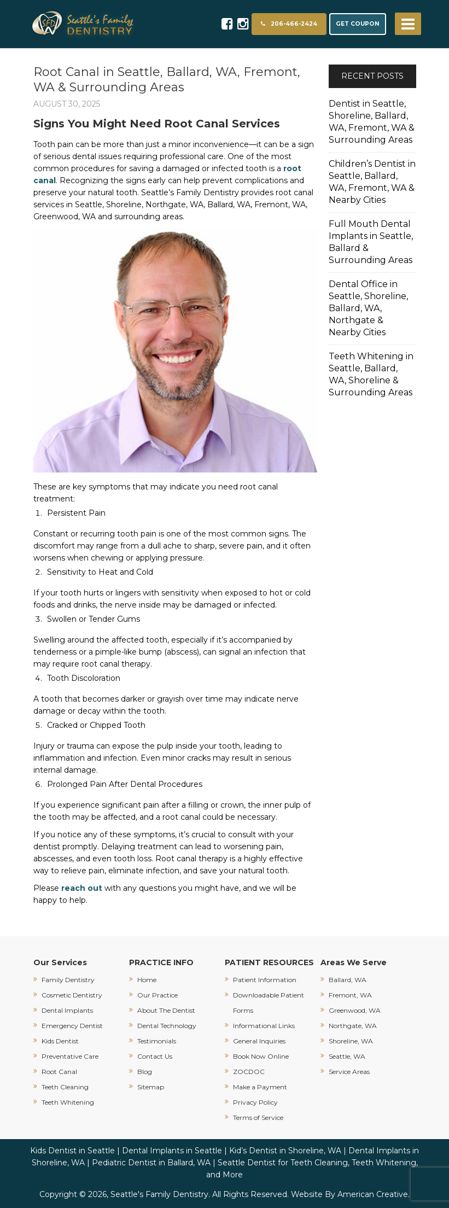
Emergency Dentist (72, 1026)
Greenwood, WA (355, 1010)
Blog (144, 1071)
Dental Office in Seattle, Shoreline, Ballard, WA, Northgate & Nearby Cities (368, 308)
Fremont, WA (350, 995)
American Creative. (373, 1194)
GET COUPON (358, 23)
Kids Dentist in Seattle (72, 1151)
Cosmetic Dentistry (72, 995)
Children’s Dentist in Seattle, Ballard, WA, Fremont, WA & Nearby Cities (372, 182)
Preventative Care (70, 1056)
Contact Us (154, 1056)
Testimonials (156, 1041)
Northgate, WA (353, 1026)
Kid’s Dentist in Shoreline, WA (285, 1151)
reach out (81, 888)
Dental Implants (67, 1010)
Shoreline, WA (351, 1041)
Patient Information (264, 980)
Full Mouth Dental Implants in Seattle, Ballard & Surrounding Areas (371, 242)
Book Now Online (261, 1056)
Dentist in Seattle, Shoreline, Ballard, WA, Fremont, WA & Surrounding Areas (372, 121)
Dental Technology (166, 1026)
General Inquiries (259, 1041)
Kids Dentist (60, 1041)
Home (146, 980)
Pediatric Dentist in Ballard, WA (151, 1163)
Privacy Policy (255, 1102)
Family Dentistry (68, 980)
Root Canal (59, 1071)
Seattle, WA (347, 1056)
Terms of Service (258, 1117)
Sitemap (150, 1087)
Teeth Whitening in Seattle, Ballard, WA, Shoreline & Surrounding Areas (371, 374)
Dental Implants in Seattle (172, 1151)
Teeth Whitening (68, 1102)
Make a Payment (260, 1087)
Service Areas (349, 1071)
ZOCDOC (249, 1071)
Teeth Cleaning (65, 1087)
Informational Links (264, 1026)
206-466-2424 (289, 23)
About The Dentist (166, 1010)
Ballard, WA (347, 980)
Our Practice (157, 995)
